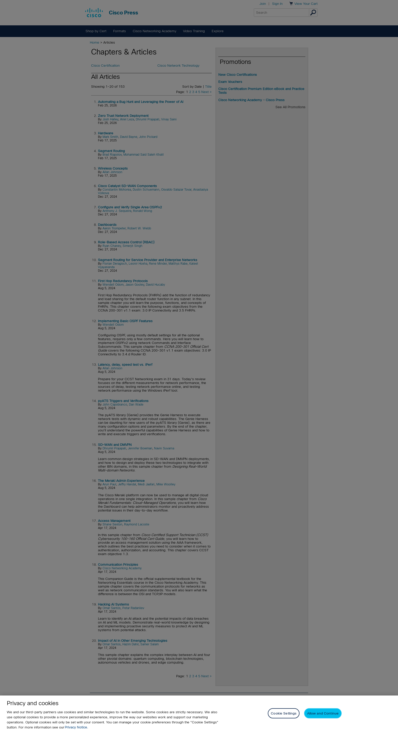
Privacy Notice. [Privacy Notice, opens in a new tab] (76, 727)
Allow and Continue (323, 713)
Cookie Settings (283, 713)
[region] (199, 714)
